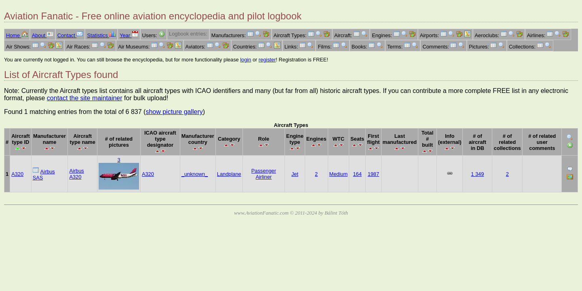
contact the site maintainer (84, 98)
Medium (338, 174)
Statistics (101, 35)
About (42, 35)
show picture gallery (174, 111)
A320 (17, 174)
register (267, 60)
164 (357, 174)
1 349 (477, 174)
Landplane (229, 174)
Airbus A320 (76, 174)
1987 (373, 174)
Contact (70, 35)
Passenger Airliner (263, 174)
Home (17, 35)
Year (129, 35)
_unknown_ (194, 174)
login (245, 60)
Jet (294, 174)
